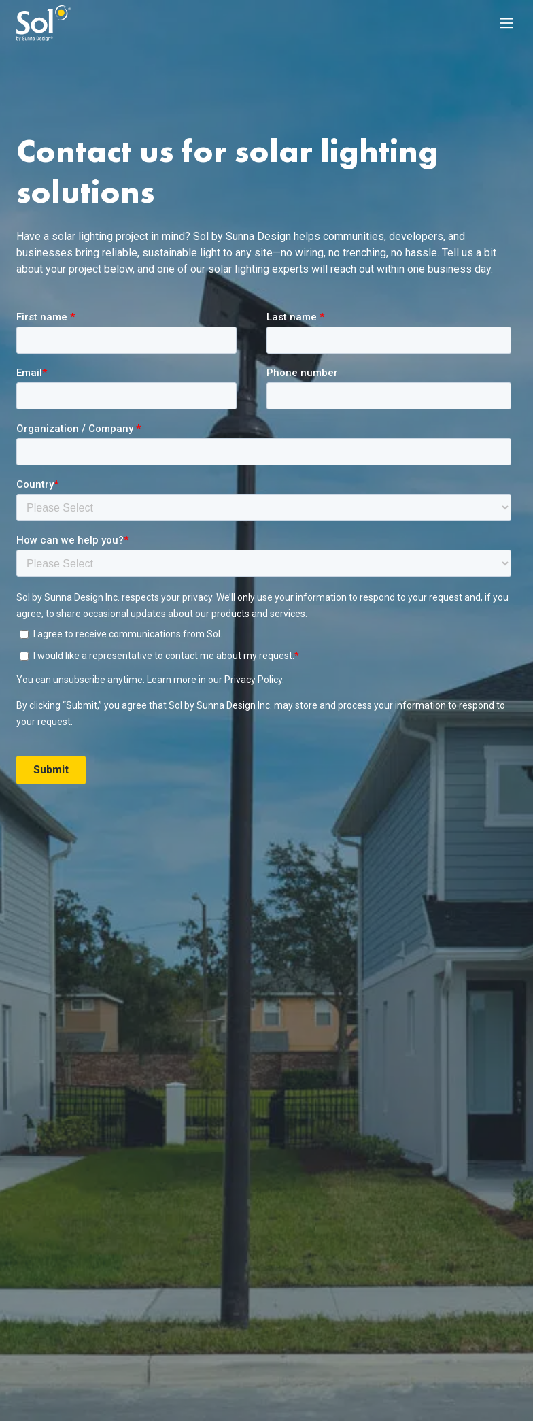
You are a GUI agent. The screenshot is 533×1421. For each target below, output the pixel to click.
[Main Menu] (506, 23)
